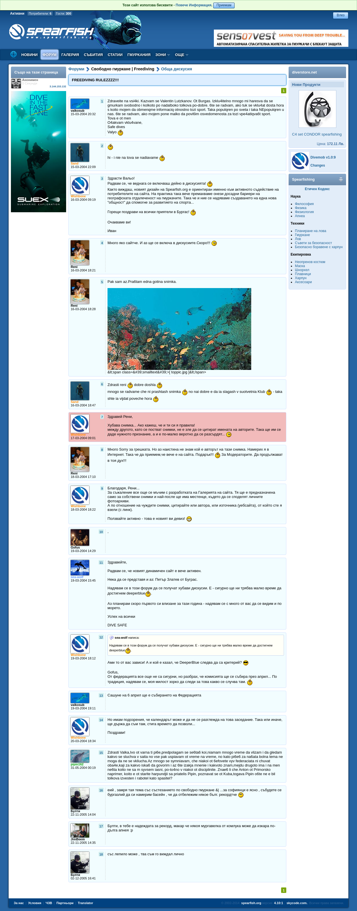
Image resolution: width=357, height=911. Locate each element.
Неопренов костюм (310, 262)
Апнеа (300, 216)
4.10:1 (278, 903)
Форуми (76, 69)
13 (101, 695)
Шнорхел (302, 270)
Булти (75, 811)
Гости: (63, 13)
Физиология (304, 212)
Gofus (75, 547)
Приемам (223, 5)
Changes (317, 165)
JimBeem (78, 839)
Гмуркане (302, 235)
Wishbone (78, 196)
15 (101, 752)
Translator (85, 903)
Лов (298, 239)
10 (101, 532)
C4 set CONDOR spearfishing (317, 134)
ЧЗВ (49, 903)
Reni (74, 267)
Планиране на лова (310, 231)
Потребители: (40, 13)
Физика (300, 208)
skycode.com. (297, 903)
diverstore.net (304, 72)
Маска (300, 266)
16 (101, 790)
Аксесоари (303, 282)
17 (101, 826)
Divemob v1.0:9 (323, 157)
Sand (74, 163)
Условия (34, 903)
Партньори (65, 903)
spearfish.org (251, 903)
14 (101, 720)
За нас (19, 903)
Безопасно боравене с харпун (319, 247)
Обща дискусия (176, 69)
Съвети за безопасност (313, 243)
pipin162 (77, 764)
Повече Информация (193, 5)
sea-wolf (77, 577)
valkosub (78, 110)
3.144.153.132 (57, 86)
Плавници (303, 274)
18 (101, 854)
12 (101, 637)
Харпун (300, 278)
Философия (304, 204)
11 (101, 562)
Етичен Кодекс (317, 189)
